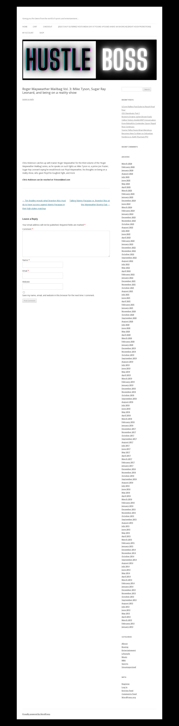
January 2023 (127, 244)
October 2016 (128, 476)
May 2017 (126, 452)
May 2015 (126, 533)
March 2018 (127, 418)
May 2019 (126, 371)
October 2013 (128, 596)
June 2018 (126, 408)
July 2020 (125, 324)
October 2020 (128, 314)
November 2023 (129, 220)
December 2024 (129, 200)
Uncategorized (129, 667)
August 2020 (127, 321)
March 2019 (127, 378)
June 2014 (126, 570)
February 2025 (128, 194)
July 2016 (125, 486)
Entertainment (129, 650)
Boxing (125, 647)
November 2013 (129, 593)
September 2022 (129, 257)
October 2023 (128, 224)
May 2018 (126, 412)
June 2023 (126, 234)
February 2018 (128, 422)
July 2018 (125, 405)
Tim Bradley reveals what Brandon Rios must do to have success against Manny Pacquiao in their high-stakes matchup (44, 204)
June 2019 (126, 368)
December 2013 (129, 590)
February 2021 (128, 304)
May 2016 (126, 492)
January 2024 (127, 214)
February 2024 (128, 210)
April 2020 (126, 335)
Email (25, 271)
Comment (27, 229)
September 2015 (129, 519)
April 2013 (126, 617)
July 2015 (125, 526)
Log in (124, 687)
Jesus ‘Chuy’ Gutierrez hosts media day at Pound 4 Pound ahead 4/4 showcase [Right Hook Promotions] (104, 26)
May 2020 (126, 331)
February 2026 (128, 167)
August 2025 (127, 173)
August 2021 (127, 291)
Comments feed (129, 694)
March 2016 (127, 499)
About (125, 643)
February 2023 (128, 241)
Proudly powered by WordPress (36, 714)
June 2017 (126, 449)
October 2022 (128, 254)
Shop (42, 33)
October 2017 (128, 435)
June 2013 (126, 610)
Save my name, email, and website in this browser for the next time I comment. (58, 295)
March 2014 (127, 580)
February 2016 (128, 502)
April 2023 (126, 237)
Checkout (47, 26)
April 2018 (126, 415)
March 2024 (127, 207)
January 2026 (127, 170)
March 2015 (127, 539)
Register (126, 684)
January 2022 (127, 277)
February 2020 (128, 341)
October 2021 (128, 288)
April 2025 (126, 187)
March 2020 (127, 338)
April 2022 (126, 271)
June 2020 (126, 328)
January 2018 (127, 425)
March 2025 (127, 190)
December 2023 (129, 217)
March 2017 (127, 459)
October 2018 (128, 395)
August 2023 (127, 227)
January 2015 (127, 546)
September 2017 (129, 439)
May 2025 (126, 184)
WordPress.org (129, 697)
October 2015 (128, 516)
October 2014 (128, 556)
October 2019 (128, 355)
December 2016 (129, 469)
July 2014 (125, 566)
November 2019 (129, 351)
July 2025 (125, 177)
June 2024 (126, 204)
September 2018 (129, 398)
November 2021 (129, 284)
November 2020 (129, 311)
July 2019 (125, 365)
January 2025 (127, 197)
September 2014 (129, 559)
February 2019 (128, 382)
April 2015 (126, 536)
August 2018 (127, 402)
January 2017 (127, 465)
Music (124, 657)
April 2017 (126, 455)
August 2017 (127, 442)
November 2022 (129, 251)
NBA (124, 660)
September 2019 (129, 358)
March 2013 (127, 620)
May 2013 (126, 613)
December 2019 (129, 348)
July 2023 (125, 231)
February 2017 (128, 462)
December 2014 (129, 549)
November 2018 (129, 392)
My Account (27, 33)
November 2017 (129, 432)
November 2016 (129, 472)
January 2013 (127, 627)
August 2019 (127, 361)
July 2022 (125, 264)
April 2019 (126, 375)
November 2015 (129, 512)
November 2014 (129, 553)
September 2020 (129, 318)
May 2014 (126, 573)
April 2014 (126, 576)
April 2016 (126, 496)
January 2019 (127, 385)
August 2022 (127, 261)
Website (26, 281)
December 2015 (129, 509)
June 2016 (126, 489)
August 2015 (127, 523)
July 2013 (125, 606)
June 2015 (126, 529)
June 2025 (126, 180)
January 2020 (127, 345)
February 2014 (128, 583)
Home (24, 26)
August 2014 (127, 563)
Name (26, 260)
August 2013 (127, 603)
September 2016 (129, 479)
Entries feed (127, 690)
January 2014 (127, 586)
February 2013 (128, 623)
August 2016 (127, 482)
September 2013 (129, 600)
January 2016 (127, 506)
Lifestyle (126, 653)
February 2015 (128, 543)
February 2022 (128, 274)
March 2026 (127, 163)
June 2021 (126, 298)
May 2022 (126, 267)
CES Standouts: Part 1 (131, 113)
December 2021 (129, 281)
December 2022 (129, 247)
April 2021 (126, 301)
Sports (125, 664)
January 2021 (127, 308)
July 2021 (125, 294)
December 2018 (129, 388)
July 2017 (125, 445)
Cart (35, 26)
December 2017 (129, 429)
